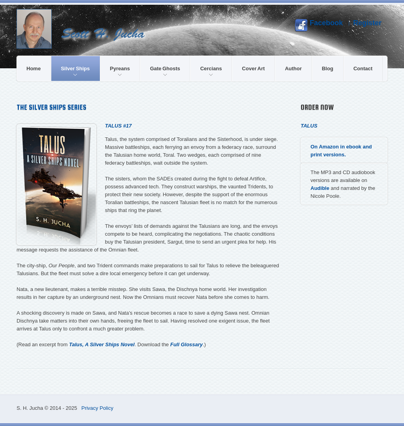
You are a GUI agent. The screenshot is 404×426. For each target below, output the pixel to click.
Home (33, 68)
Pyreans (120, 71)
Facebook (319, 25)
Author (293, 68)
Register (367, 23)
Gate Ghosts (165, 71)
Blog (327, 68)
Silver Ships (75, 71)
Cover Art (253, 68)
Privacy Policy (97, 408)
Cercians (211, 71)
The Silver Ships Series (51, 107)
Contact (363, 68)
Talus (309, 126)
